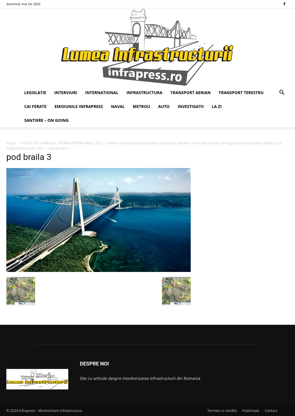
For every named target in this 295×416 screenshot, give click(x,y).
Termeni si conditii (222, 410)
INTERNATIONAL (101, 92)
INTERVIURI (65, 92)
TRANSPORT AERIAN (191, 92)
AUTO (164, 106)
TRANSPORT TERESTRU (241, 92)
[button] (282, 93)
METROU (141, 106)
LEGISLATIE (35, 92)
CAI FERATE (35, 106)
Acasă (11, 143)
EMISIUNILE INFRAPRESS (78, 106)
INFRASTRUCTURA (144, 92)
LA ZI (217, 106)
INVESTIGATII (190, 106)
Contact (271, 410)
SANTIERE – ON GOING (46, 120)
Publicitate (250, 410)
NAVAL (118, 106)
